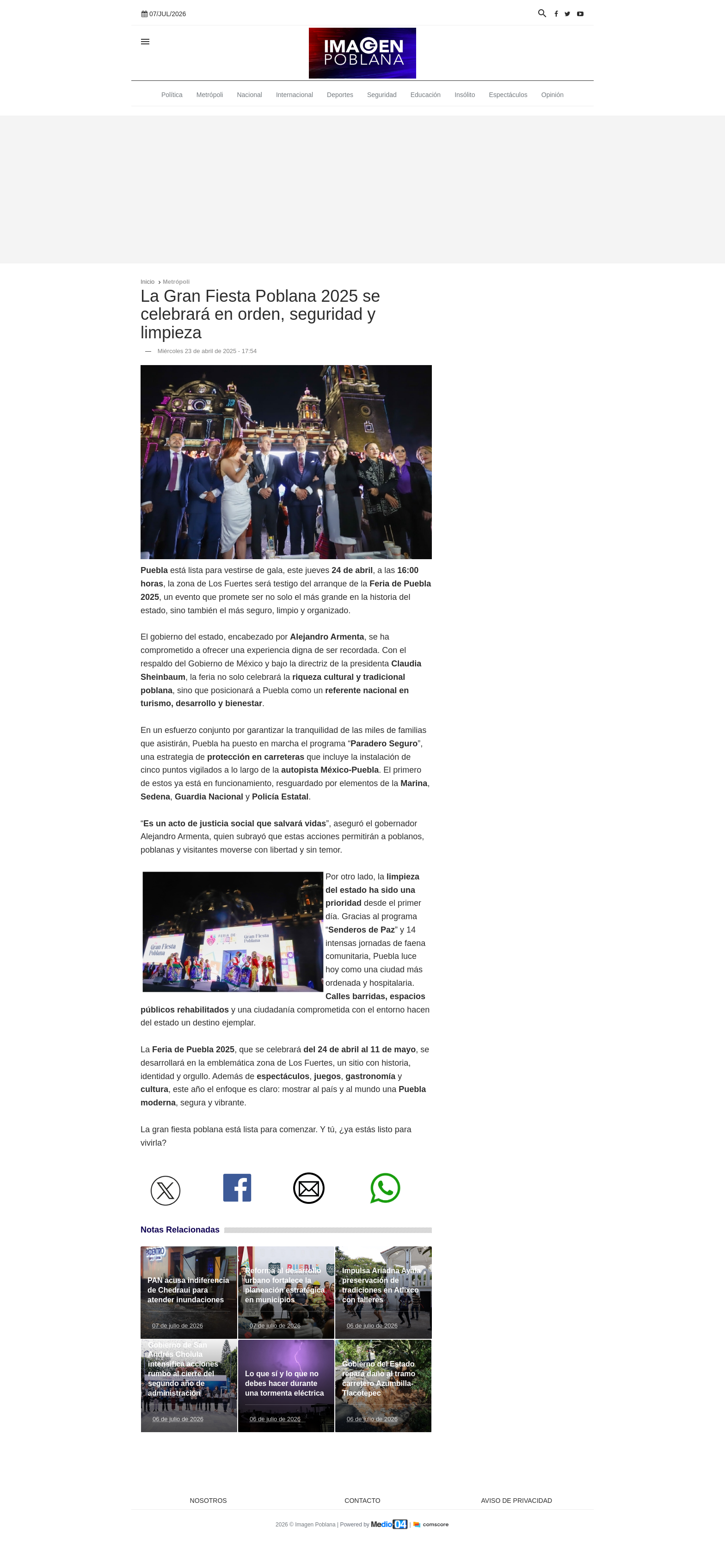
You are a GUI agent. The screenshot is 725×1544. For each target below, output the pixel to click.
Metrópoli (210, 94)
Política (172, 94)
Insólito (465, 94)
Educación (426, 94)
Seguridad (382, 94)
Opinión (552, 94)
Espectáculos (508, 94)
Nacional (249, 94)
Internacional (294, 94)
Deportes (340, 94)
